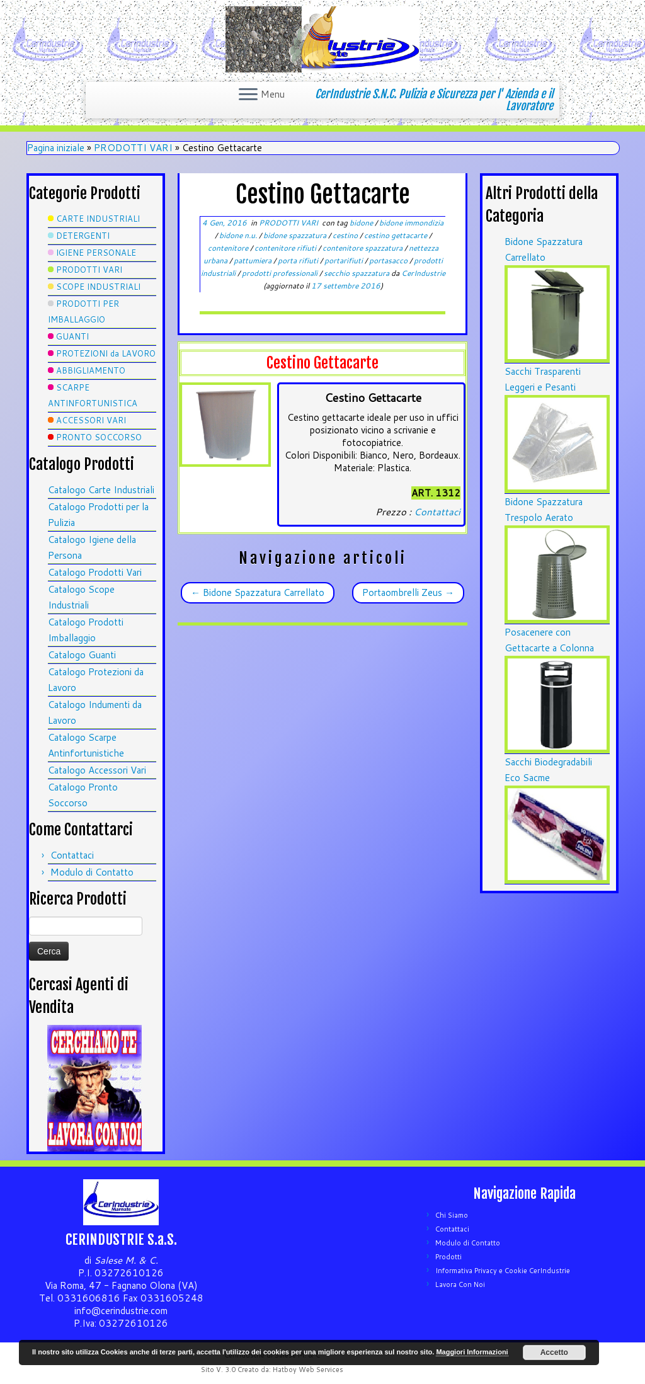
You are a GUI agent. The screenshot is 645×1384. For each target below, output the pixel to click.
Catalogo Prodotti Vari (95, 572)
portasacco (389, 260)
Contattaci (72, 855)
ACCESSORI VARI (91, 420)
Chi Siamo (451, 1215)
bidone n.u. (239, 235)
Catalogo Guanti (82, 654)
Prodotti (448, 1257)
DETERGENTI (83, 235)
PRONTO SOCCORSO (99, 437)
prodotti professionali (280, 273)
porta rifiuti (299, 260)
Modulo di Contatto (92, 872)
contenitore (229, 248)
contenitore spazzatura (363, 248)
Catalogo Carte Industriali (101, 489)
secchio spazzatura (357, 273)
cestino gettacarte (396, 235)
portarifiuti (344, 260)
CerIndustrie (423, 273)
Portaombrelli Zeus (408, 592)
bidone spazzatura (295, 235)
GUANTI (72, 336)
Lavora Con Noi (460, 1284)
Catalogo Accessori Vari (97, 770)
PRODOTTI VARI (133, 147)
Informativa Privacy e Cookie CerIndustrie (502, 1271)
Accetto (554, 1352)
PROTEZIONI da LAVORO (106, 353)
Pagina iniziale (55, 147)
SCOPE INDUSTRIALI (98, 286)
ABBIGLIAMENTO (90, 370)
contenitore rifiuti (286, 248)
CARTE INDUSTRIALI (98, 218)
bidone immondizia (411, 222)
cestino (346, 235)
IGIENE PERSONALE (96, 252)
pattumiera (253, 260)
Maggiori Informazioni (472, 1352)
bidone (362, 222)
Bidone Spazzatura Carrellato (257, 592)
